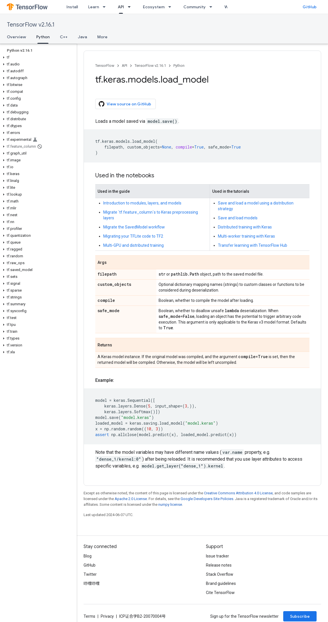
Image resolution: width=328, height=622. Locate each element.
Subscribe (300, 616)
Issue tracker (217, 556)
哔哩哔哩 (92, 583)
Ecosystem (154, 6)
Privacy (107, 616)
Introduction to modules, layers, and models (142, 203)
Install (72, 6)
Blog (88, 556)
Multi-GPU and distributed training (133, 245)
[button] (37, 57)
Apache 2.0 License (131, 499)
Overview (16, 36)
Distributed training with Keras (245, 227)
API (124, 65)
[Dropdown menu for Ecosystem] (171, 7)
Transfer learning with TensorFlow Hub (252, 245)
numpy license (170, 504)
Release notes (219, 565)
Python (179, 65)
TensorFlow (104, 65)
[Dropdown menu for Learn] (106, 7)
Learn (93, 6)
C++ (64, 36)
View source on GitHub (125, 104)
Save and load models (238, 218)
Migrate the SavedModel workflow (134, 227)
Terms (89, 616)
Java (82, 36)
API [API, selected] (121, 6)
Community (194, 6)
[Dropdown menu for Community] (212, 7)
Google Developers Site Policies (207, 499)
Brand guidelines (221, 583)
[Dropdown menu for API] (131, 7)
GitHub (310, 6)
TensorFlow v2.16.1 (30, 24)
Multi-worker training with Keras (246, 236)
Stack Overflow (219, 574)
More (102, 36)
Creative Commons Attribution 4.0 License (238, 493)
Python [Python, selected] (43, 36)
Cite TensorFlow (220, 592)
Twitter (90, 574)
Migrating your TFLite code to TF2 (133, 236)
